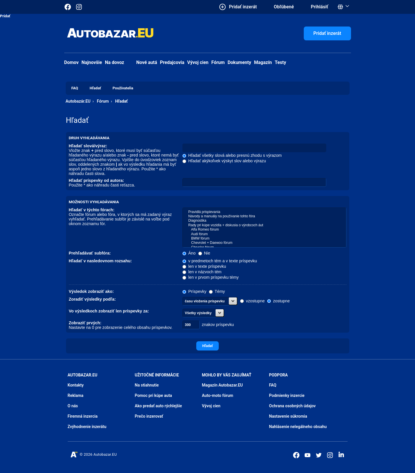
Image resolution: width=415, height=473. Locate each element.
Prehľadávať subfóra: (90, 253)
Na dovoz (114, 62)
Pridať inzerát (327, 33)
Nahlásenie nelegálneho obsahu (298, 426)
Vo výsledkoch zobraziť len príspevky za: (109, 311)
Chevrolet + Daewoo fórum (264, 243)
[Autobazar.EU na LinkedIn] (341, 454)
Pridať (5, 16)
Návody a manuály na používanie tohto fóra (264, 216)
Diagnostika (264, 220)
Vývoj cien (198, 62)
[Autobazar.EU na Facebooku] (296, 455)
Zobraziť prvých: (85, 323)
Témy (217, 291)
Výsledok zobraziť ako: (91, 291)
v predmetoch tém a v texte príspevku (219, 261)
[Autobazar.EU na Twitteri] (318, 455)
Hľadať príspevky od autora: (96, 180)
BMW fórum (264, 238)
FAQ (272, 385)
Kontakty (76, 385)
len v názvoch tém (201, 272)
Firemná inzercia (83, 416)
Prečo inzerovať (149, 416)
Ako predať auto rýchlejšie (158, 406)
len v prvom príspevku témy (210, 277)
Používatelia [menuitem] (123, 88)
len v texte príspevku (204, 266)
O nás (73, 406)
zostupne (278, 301)
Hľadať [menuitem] (95, 88)
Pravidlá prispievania (264, 212)
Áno (188, 253)
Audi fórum (264, 234)
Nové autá (142, 62)
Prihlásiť (319, 7)
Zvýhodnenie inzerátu (87, 426)
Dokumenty (239, 62)
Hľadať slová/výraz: (88, 146)
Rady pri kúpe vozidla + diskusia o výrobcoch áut (264, 225)
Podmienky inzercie (287, 395)
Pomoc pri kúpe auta (153, 395)
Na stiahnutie (147, 385)
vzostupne (252, 301)
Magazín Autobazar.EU (222, 385)
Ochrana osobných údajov (292, 406)
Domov (71, 62)
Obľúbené (284, 7)
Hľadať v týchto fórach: (92, 210)
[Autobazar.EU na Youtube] (307, 455)
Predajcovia (172, 62)
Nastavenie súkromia (288, 416)
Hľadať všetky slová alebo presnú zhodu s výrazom (232, 155)
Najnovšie (92, 62)
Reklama (76, 395)
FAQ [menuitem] (74, 88)
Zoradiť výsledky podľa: (92, 299)
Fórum (218, 62)
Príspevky (194, 291)
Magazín (263, 62)
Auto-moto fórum (217, 395)
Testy (280, 62)
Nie (204, 253)
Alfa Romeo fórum (264, 229)
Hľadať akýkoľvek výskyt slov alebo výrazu (224, 161)
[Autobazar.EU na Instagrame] (79, 7)
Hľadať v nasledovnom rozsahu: (100, 261)
